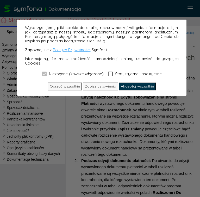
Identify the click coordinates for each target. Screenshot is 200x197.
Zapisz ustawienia (100, 86)
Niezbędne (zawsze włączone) (73, 73)
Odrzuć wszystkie (65, 86)
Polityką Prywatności (72, 49)
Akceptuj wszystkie (137, 86)
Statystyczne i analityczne (135, 73)
